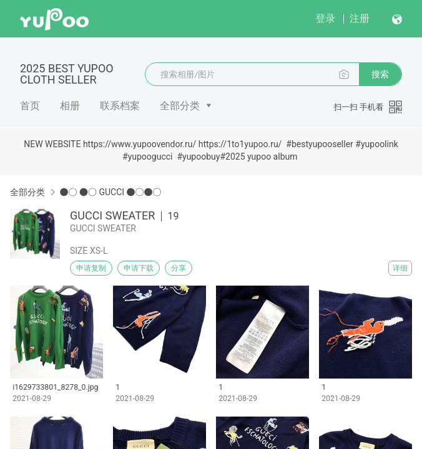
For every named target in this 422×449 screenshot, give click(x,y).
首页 (30, 106)
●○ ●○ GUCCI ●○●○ (110, 192)
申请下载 (139, 268)
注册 (360, 18)
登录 (325, 18)
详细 (400, 268)
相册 (70, 106)
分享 (178, 268)
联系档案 (120, 106)
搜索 (380, 74)
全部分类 (180, 106)
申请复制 (91, 268)
